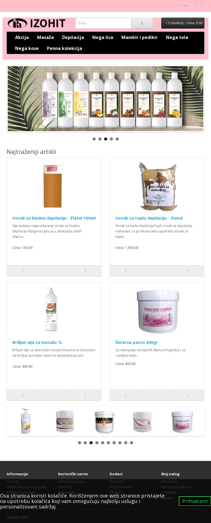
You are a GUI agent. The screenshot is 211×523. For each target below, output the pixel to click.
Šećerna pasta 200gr (136, 342)
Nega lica (102, 37)
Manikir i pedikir (139, 37)
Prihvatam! (195, 501)
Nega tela (177, 37)
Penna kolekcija (64, 48)
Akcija (22, 37)
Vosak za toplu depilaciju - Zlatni (149, 218)
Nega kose (27, 48)
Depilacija (73, 37)
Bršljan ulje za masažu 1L (37, 342)
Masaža (45, 37)
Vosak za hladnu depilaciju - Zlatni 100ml (54, 218)
